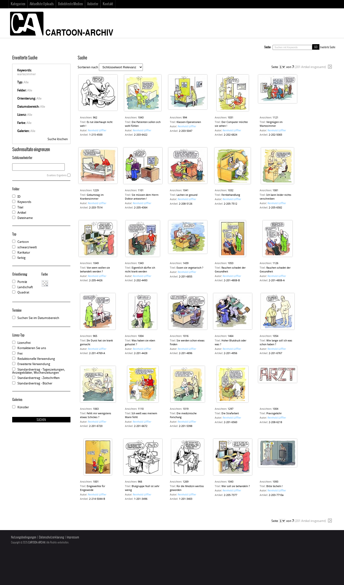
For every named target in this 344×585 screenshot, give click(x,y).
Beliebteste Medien (70, 4)
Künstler (23, 407)
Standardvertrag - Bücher (34, 383)
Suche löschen (58, 139)
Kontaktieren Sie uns (31, 348)
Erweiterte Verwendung (33, 364)
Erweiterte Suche (327, 47)
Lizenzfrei (24, 343)
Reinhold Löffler (97, 130)
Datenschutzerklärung (51, 537)
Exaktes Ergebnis (57, 175)
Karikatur (23, 252)
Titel (20, 207)
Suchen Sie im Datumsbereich (38, 318)
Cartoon (23, 242)
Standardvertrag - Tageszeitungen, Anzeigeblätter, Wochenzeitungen (38, 371)
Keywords (24, 202)
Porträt (22, 282)
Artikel (21, 212)
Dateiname (25, 218)
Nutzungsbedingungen (23, 537)
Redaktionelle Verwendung (36, 359)
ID (19, 196)
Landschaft (25, 287)
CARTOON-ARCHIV (36, 542)
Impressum (73, 537)
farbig (21, 258)
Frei (19, 353)
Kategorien (18, 4)
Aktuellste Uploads (42, 4)
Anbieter (92, 4)
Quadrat (23, 292)
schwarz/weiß (27, 247)
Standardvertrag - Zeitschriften (38, 378)
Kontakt (108, 4)
